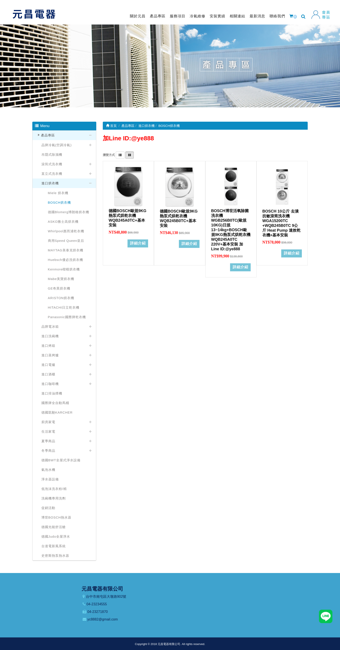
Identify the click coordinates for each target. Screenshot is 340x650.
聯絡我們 (277, 16)
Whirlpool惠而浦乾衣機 (66, 231)
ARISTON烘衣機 (61, 298)
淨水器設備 (50, 479)
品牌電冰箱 (50, 326)
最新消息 (257, 16)
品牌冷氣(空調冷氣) (56, 145)
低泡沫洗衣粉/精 (54, 489)
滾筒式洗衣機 (51, 164)
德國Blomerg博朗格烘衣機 (68, 212)
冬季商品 (48, 450)
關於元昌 (137, 16)
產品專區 (157, 16)
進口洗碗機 (50, 336)
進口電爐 (48, 365)
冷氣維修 (197, 16)
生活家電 (48, 431)
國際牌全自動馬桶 (55, 403)
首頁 (111, 126)
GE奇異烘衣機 (59, 288)
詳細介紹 (138, 241)
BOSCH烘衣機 (59, 202)
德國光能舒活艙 (53, 527)
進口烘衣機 (50, 183)
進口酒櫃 (48, 374)
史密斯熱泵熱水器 (55, 555)
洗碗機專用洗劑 (53, 498)
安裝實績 (217, 16)
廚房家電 (48, 422)
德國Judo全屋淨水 (55, 536)
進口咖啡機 (50, 384)
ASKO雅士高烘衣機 (63, 221)
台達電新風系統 (53, 546)
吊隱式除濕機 (51, 154)
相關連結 (237, 16)
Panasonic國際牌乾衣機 (67, 317)
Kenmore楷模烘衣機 (64, 269)
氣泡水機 (48, 470)
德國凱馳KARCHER (57, 412)
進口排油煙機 (51, 393)
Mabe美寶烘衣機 (61, 279)
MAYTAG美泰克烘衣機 (65, 250)
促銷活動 (48, 508)
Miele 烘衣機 (58, 193)
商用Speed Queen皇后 (66, 240)
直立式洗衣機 (51, 173)
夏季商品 (48, 441)
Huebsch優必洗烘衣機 (65, 260)
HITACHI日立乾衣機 (64, 307)
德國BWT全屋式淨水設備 (60, 460)
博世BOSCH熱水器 (56, 517)
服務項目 (177, 16)
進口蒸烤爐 (50, 355)
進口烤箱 (48, 345)
